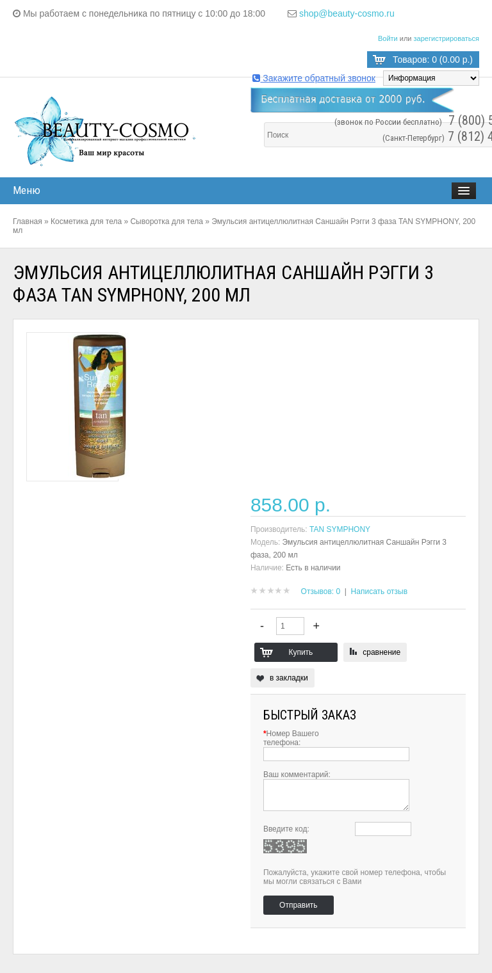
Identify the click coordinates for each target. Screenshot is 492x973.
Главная (27, 221)
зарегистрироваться (446, 38)
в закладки (289, 677)
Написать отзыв (379, 591)
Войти (388, 38)
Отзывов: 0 (321, 591)
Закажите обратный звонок (313, 78)
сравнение (381, 652)
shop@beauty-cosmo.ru (347, 13)
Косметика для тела (86, 221)
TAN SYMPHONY (339, 529)
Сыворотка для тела (166, 221)
